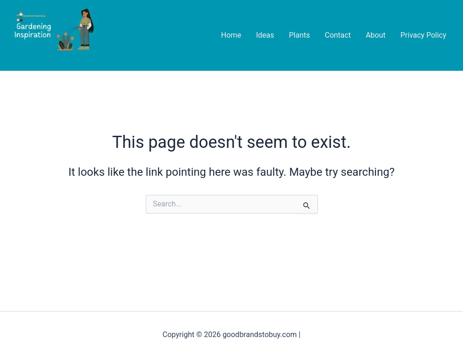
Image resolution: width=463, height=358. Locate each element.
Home (231, 35)
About (376, 35)
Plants (299, 35)
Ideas (265, 35)
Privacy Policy (424, 35)
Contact (338, 35)
